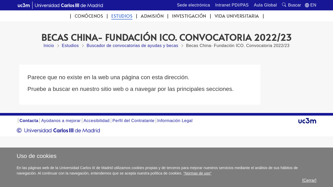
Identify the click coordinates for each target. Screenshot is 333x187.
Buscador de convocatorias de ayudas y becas (132, 45)
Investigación (189, 16)
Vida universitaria (237, 16)
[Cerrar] (309, 180)
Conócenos (89, 16)
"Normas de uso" (197, 173)
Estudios (121, 16)
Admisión (152, 16)
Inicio (48, 45)
